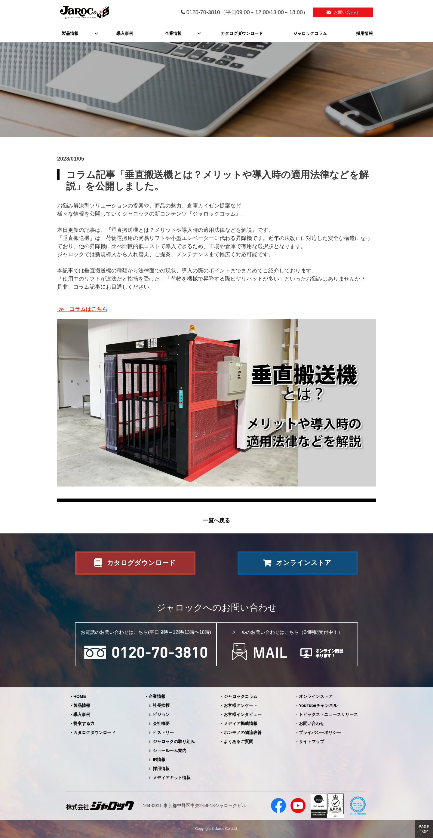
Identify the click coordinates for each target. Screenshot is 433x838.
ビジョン (161, 714)
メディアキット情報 (172, 777)
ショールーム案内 (169, 750)
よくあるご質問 (238, 741)
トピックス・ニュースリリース (328, 714)
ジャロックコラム (310, 33)
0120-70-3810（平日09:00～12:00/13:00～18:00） (247, 12)
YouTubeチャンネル (318, 705)
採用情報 (364, 33)
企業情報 (173, 33)
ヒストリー (163, 732)
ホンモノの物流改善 (243, 732)
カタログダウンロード (242, 33)
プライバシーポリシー (320, 732)
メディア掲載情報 (240, 723)
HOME (79, 696)
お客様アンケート (240, 705)
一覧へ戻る (216, 520)
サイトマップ (311, 741)
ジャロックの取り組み (174, 741)
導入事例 (124, 33)
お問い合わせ (346, 12)
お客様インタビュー (243, 714)
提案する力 (83, 723)
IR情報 (159, 759)
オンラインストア (303, 562)
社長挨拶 (161, 705)
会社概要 (161, 723)
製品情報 (70, 33)
